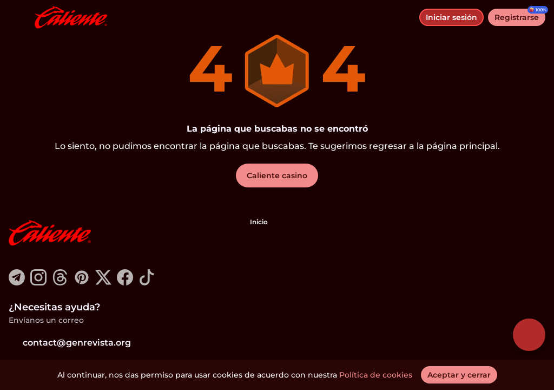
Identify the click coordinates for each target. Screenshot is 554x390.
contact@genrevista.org (70, 342)
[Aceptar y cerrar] (459, 375)
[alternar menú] (17, 17)
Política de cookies (375, 375)
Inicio (259, 222)
